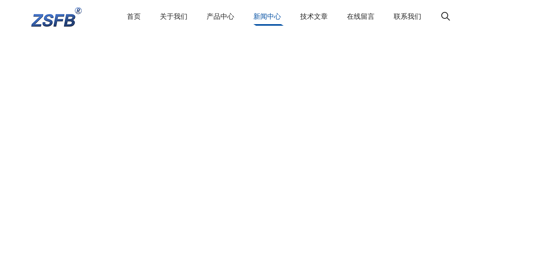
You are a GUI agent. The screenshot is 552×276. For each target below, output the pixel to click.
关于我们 (173, 16)
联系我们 (407, 16)
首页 (134, 16)
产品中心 (220, 16)
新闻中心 (267, 16)
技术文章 (314, 16)
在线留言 (361, 16)
